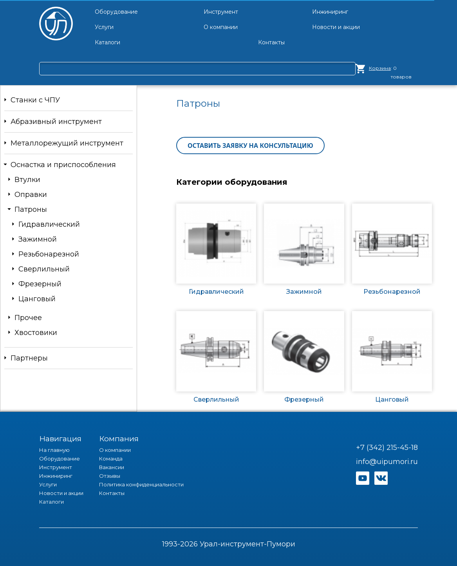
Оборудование (59, 458)
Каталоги (51, 502)
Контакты (112, 493)
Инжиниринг (55, 476)
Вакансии (111, 467)
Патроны (30, 209)
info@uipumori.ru (387, 461)
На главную (54, 450)
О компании (115, 450)
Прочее (28, 317)
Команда (111, 458)
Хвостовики (35, 332)
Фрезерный (39, 284)
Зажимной (37, 239)
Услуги (48, 484)
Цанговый (37, 299)
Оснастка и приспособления (63, 164)
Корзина (380, 68)
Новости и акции (61, 493)
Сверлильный (44, 269)
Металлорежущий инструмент (67, 143)
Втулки (27, 179)
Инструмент (55, 467)
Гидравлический (49, 224)
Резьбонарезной (48, 254)
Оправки (30, 194)
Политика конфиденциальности (141, 484)
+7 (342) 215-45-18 (387, 447)
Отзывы (109, 476)
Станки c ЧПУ (35, 100)
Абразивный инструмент (56, 121)
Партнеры (29, 358)
